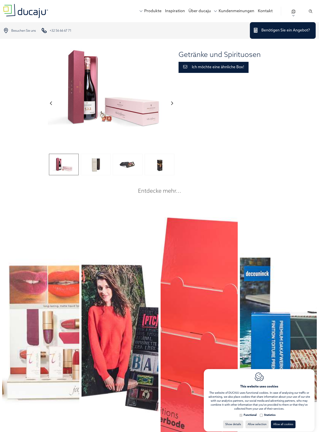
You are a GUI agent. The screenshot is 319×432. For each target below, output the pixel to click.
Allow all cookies (283, 420)
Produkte (152, 11)
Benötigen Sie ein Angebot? (285, 30)
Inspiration (175, 11)
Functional (250, 411)
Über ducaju (200, 11)
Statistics (270, 411)
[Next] (172, 103)
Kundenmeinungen (236, 11)
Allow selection (257, 420)
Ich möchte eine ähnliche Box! (218, 67)
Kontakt (265, 11)
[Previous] (51, 103)
